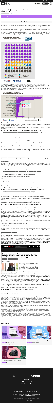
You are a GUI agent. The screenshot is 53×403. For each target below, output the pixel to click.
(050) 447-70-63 (25, 381)
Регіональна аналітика (36, 342)
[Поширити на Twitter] (24, 21)
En (1, 0)
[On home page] (5, 3)
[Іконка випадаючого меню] (51, 4)
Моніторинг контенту (10, 342)
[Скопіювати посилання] (29, 21)
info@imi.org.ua (25, 383)
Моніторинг (4, 342)
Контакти (37, 391)
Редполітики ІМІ (28, 391)
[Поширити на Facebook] (21, 21)
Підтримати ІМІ (37, 3)
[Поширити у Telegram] (22, 21)
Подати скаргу (45, 3)
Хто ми (33, 391)
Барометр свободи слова (11, 362)
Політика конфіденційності (19, 391)
